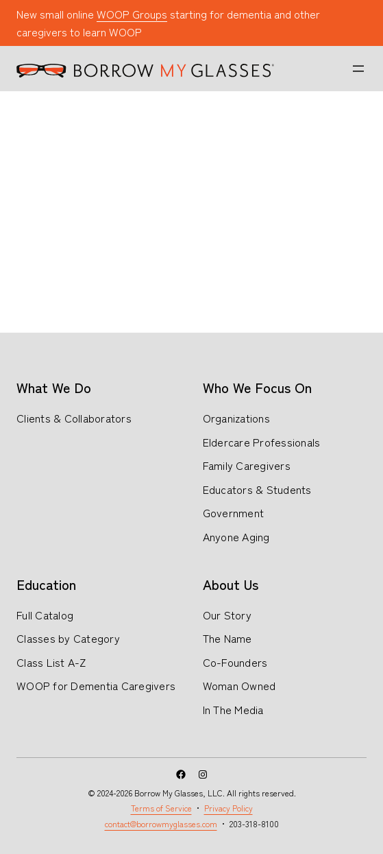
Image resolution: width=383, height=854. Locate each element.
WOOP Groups (132, 13)
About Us (230, 584)
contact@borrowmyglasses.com (161, 823)
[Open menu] (358, 68)
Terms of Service (161, 808)
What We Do (53, 387)
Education (46, 584)
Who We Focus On (257, 387)
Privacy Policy (228, 808)
